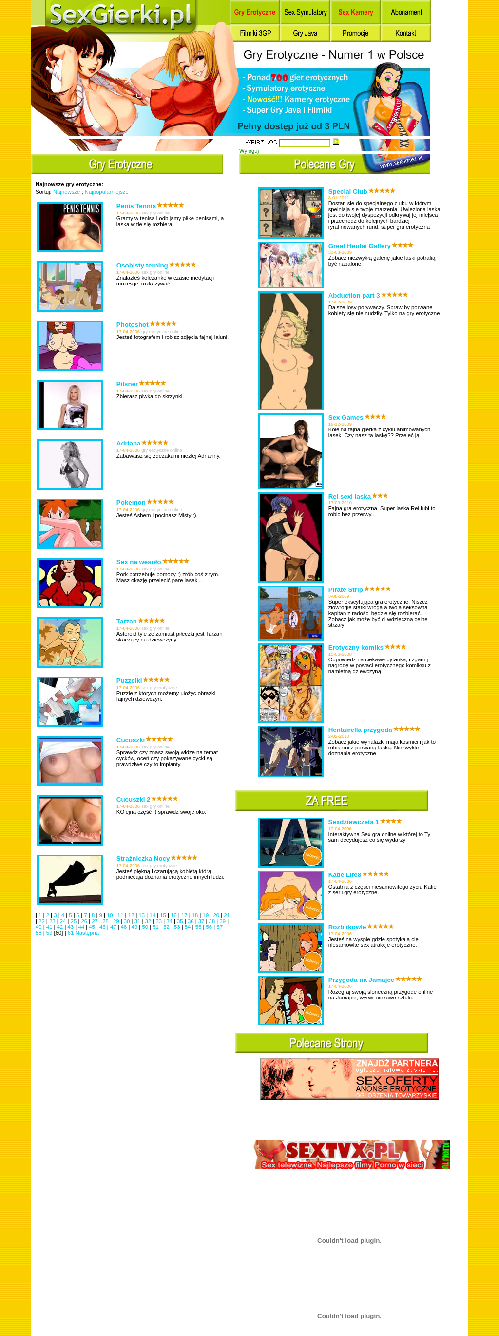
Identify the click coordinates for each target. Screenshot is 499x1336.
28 (106, 921)
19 (207, 915)
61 (72, 933)
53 (178, 927)
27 (95, 921)
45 (92, 927)
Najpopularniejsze (107, 192)
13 (143, 915)
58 (39, 933)
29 (117, 921)
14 (153, 915)
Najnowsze (66, 192)
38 (213, 921)
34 (170, 921)
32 (149, 921)
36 (191, 921)
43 (72, 927)
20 (217, 915)
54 (188, 927)
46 (103, 927)
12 (132, 915)
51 (156, 927)
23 (53, 921)
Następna (87, 933)
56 (210, 927)
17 (185, 915)
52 (167, 927)
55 (199, 927)
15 (164, 915)
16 (174, 915)
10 (111, 915)
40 (39, 927)
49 (135, 927)
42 (61, 927)
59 (50, 933)
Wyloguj (249, 151)
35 (181, 921)
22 (42, 921)
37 (202, 921)
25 (74, 921)
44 (82, 927)
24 (64, 921)
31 (138, 921)
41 (50, 927)
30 (128, 921)
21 (227, 915)
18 (196, 915)
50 (146, 927)
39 (223, 921)
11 (121, 915)
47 (114, 927)
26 (85, 921)
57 (220, 927)
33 (159, 921)
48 (125, 927)
